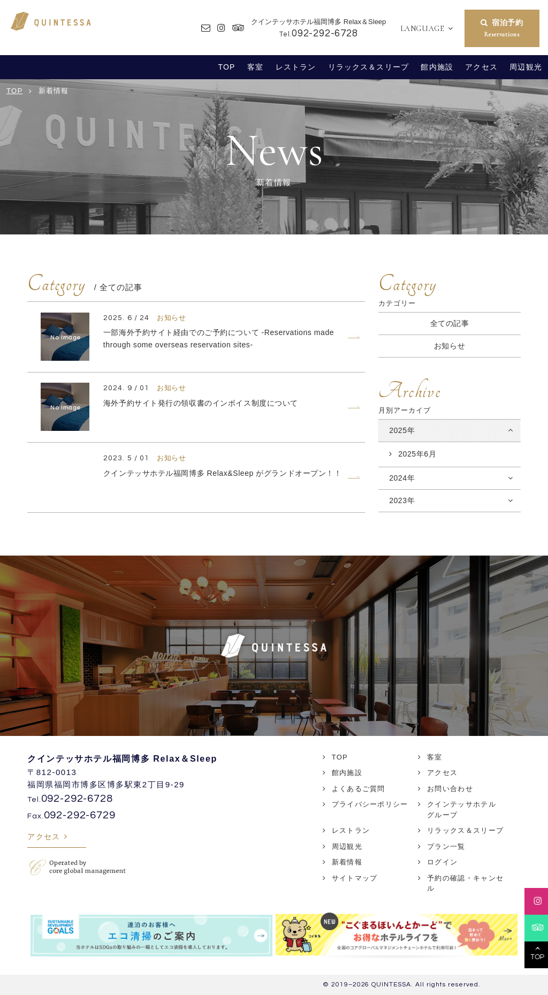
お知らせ (449, 345)
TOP (226, 67)
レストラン (296, 67)
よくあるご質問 (358, 789)
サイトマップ (355, 878)
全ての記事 (449, 323)
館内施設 (437, 67)
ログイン (442, 862)
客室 (255, 67)
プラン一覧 (446, 846)
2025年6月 (417, 454)
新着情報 (347, 862)
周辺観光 (525, 67)
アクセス (481, 67)
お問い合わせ (450, 789)
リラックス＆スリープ (368, 67)
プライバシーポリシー (370, 804)
